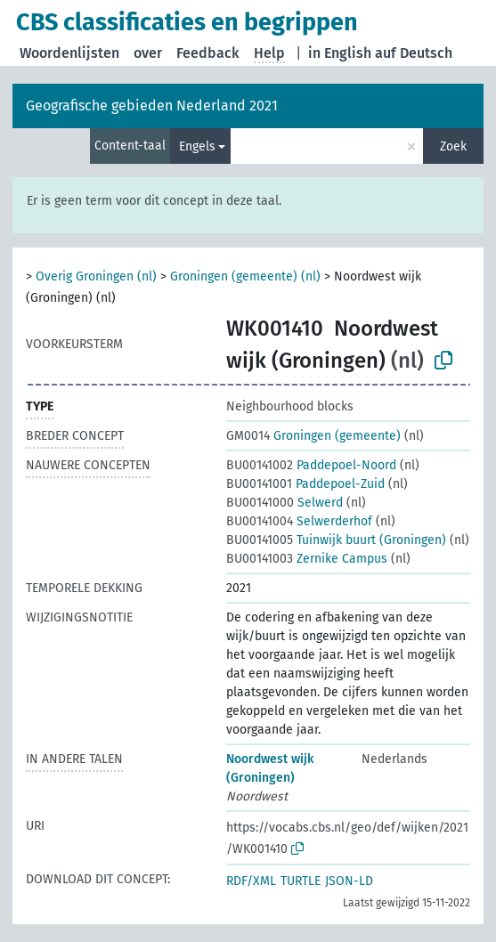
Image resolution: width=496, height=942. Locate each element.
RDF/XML (251, 881)
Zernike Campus (306, 558)
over (148, 53)
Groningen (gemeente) (313, 435)
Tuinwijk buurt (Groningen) (336, 540)
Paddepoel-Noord (311, 465)
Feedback (208, 53)
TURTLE (301, 881)
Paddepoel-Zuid (305, 483)
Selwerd (284, 502)
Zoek (453, 146)
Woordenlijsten (69, 53)
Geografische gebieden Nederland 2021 (152, 105)
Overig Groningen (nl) (96, 276)
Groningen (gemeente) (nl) (245, 276)
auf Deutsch (413, 53)
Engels (197, 146)
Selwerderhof (299, 521)
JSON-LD (349, 881)
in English (339, 53)
